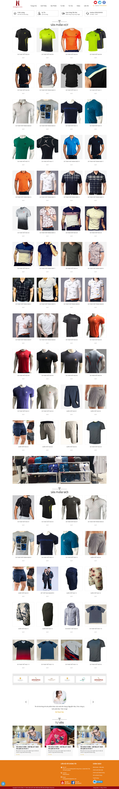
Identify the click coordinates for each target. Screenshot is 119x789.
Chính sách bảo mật (98, 770)
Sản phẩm (54, 6)
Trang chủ (34, 6)
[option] (59, 470)
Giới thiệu (44, 6)
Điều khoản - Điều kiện (98, 767)
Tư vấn (63, 6)
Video (78, 6)
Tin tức (71, 6)
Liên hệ (86, 6)
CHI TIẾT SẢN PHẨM (23, 60)
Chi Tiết (18, 754)
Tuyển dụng (96, 778)
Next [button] (92, 702)
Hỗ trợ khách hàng (97, 775)
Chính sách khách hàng (99, 772)
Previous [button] (26, 702)
